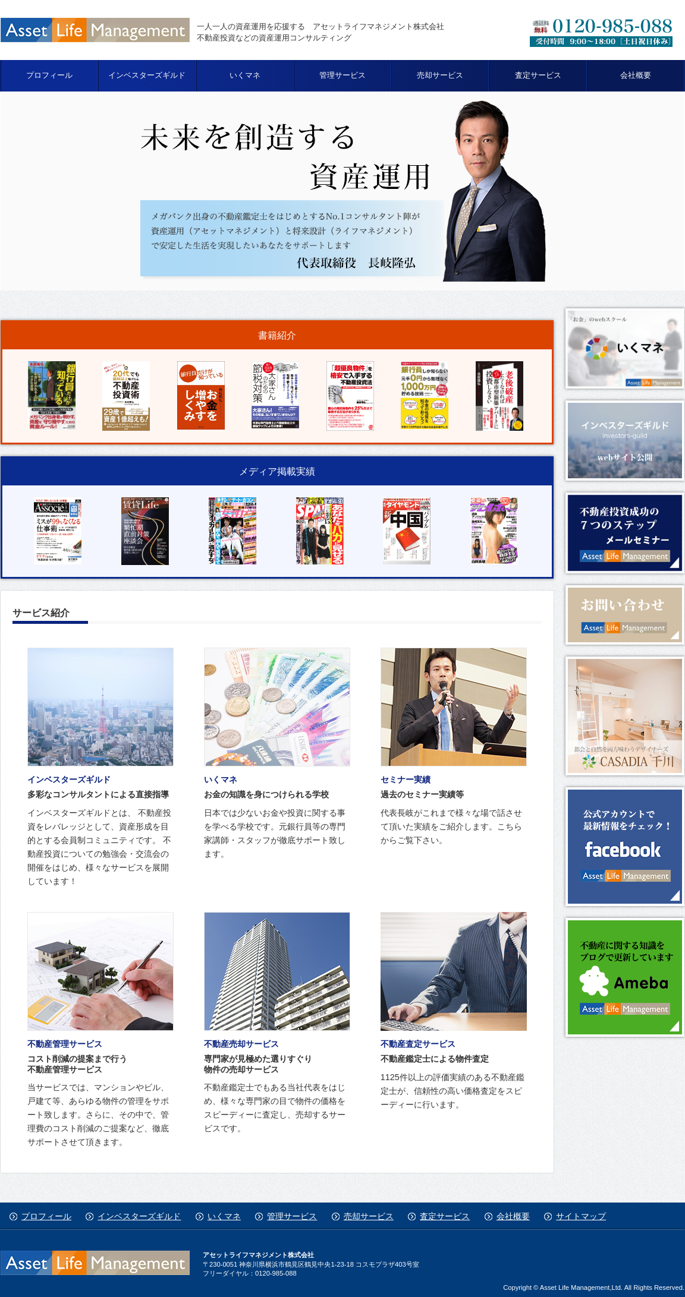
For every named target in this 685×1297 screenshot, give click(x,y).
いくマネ (245, 75)
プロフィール (49, 75)
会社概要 (635, 75)
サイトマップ (581, 1216)
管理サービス (342, 75)
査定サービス (538, 75)
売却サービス (440, 75)
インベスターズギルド (147, 75)
